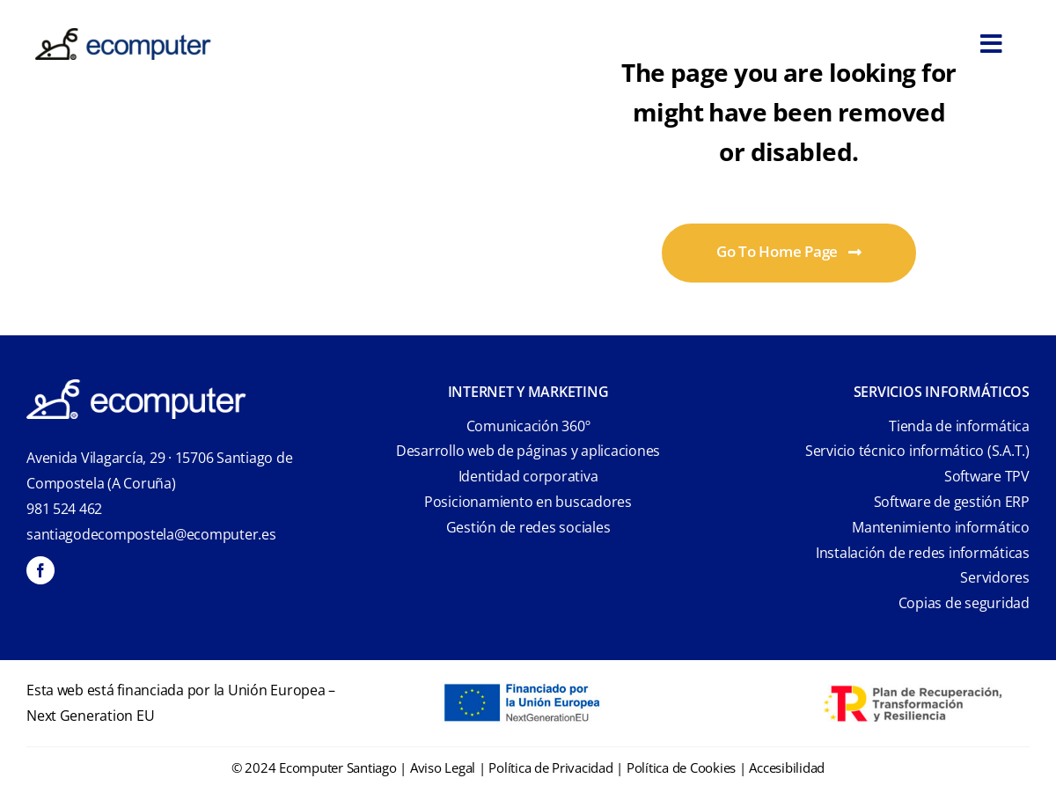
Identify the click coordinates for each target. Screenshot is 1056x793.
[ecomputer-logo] (123, 36)
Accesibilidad (787, 767)
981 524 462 (64, 508)
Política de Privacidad (550, 767)
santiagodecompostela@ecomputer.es (151, 534)
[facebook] (40, 570)
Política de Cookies (681, 767)
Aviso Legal (442, 767)
